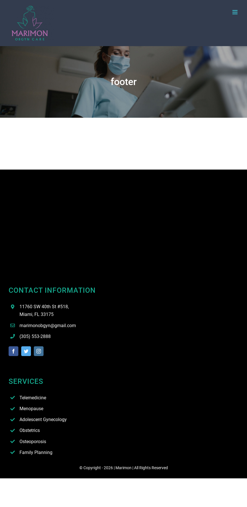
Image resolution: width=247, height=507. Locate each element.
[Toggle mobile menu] (235, 12)
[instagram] (39, 351)
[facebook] (13, 351)
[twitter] (26, 351)
